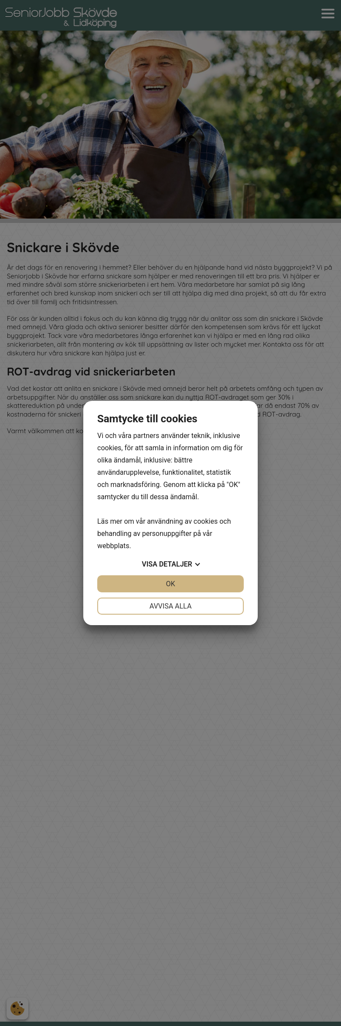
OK (170, 584)
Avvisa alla (171, 606)
